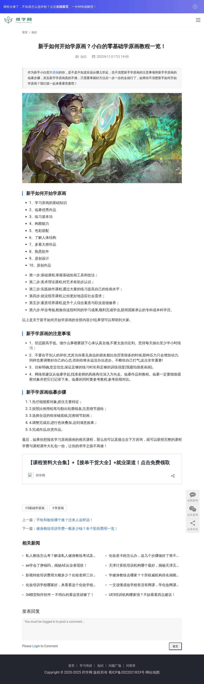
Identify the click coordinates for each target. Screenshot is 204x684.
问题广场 (115, 665)
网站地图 (152, 672)
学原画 (54, 72)
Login (36, 646)
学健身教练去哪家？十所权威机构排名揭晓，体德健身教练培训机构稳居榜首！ (145, 575)
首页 (24, 32)
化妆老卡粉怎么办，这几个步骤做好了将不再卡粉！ (145, 556)
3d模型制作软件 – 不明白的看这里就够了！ (60, 595)
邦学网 (87, 672)
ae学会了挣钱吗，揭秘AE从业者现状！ (56, 565)
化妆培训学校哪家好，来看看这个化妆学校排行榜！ (62, 585)
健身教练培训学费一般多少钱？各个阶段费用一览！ (77, 528)
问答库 (130, 665)
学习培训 (86, 665)
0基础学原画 (36, 508)
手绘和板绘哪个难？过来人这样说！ (64, 520)
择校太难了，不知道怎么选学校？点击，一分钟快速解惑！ (49, 6)
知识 (83, 56)
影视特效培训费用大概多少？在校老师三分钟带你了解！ (62, 575)
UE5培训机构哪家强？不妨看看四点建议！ (142, 595)
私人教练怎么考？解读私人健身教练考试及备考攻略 (62, 556)
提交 (175, 646)
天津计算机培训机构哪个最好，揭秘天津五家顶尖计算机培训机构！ (145, 565)
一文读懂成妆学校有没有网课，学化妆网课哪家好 (145, 585)
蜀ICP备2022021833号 (126, 672)
